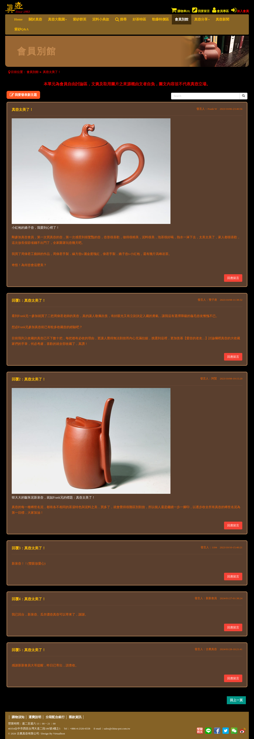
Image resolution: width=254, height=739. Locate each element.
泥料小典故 (100, 19)
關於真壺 (35, 19)
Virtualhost (59, 733)
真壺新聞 (222, 19)
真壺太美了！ (52, 72)
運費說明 (35, 717)
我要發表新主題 (23, 94)
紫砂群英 (79, 19)
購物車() (180, 11)
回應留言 (233, 278)
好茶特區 (139, 19)
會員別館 (181, 19)
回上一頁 (236, 700)
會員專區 (220, 11)
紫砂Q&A (21, 29)
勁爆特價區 (160, 19)
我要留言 (201, 11)
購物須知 (18, 717)
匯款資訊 (75, 717)
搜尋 (121, 19)
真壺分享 (202, 19)
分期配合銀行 (55, 717)
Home (18, 19)
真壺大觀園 (57, 19)
